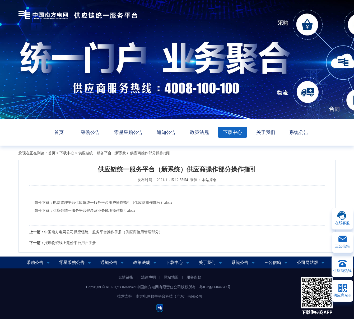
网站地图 (171, 277)
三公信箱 (272, 262)
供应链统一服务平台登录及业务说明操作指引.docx (94, 211)
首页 (59, 132)
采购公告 (90, 132)
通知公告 (166, 132)
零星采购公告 (128, 132)
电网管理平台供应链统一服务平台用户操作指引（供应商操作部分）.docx (112, 203)
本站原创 (209, 180)
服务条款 (194, 277)
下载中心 (232, 132)
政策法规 (199, 132)
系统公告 (298, 132)
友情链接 (125, 277)
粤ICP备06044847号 (215, 287)
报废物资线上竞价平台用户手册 (70, 243)
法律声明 (148, 277)
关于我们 (265, 132)
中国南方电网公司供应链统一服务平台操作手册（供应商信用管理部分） (103, 232)
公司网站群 (307, 262)
